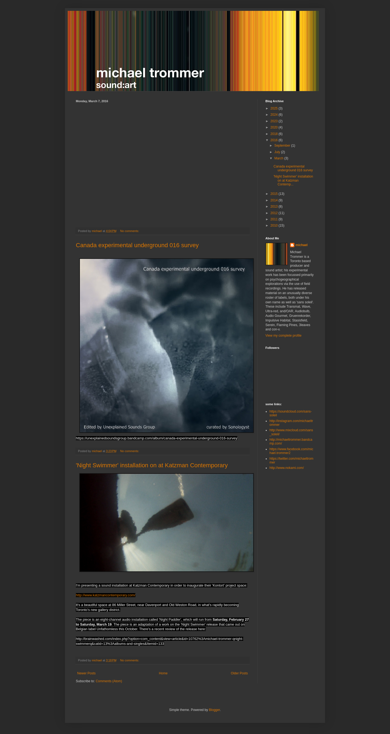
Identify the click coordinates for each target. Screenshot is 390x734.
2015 (275, 194)
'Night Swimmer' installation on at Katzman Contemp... (293, 180)
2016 (275, 140)
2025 (275, 108)
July (277, 152)
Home (163, 673)
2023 (275, 121)
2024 (275, 115)
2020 (275, 127)
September (282, 145)
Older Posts (239, 673)
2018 (275, 134)
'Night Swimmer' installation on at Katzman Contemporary (152, 465)
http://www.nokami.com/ (286, 468)
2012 (275, 213)
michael (301, 245)
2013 (275, 206)
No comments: (130, 231)
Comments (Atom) (109, 681)
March (279, 158)
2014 (275, 200)
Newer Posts (86, 673)
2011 (275, 219)
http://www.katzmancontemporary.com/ (105, 595)
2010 (275, 225)
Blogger (214, 710)
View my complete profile (283, 335)
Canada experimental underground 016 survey (137, 245)
